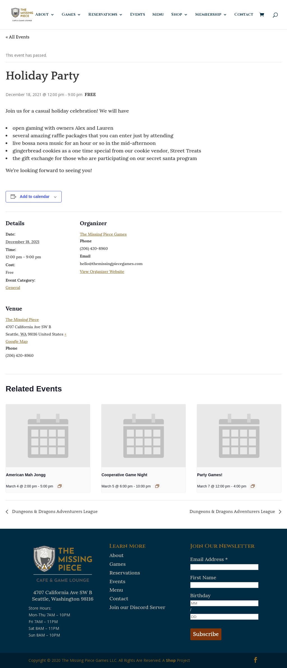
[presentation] (48, 436)
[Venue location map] (109, 335)
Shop (176, 15)
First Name (203, 577)
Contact (243, 15)
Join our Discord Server (137, 607)
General (13, 287)
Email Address (209, 559)
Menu (158, 15)
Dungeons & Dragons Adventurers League (54, 511)
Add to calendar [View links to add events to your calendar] (35, 196)
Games (68, 15)
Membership (208, 15)
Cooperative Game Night (124, 475)
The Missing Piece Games (103, 234)
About (42, 15)
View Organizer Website (102, 271)
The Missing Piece (22, 319)
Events (137, 15)
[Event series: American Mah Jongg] (60, 486)
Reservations (102, 15)
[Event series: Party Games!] (253, 486)
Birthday (200, 595)
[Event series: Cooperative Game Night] (157, 486)
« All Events (17, 37)
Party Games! (209, 475)
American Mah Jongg (26, 475)
